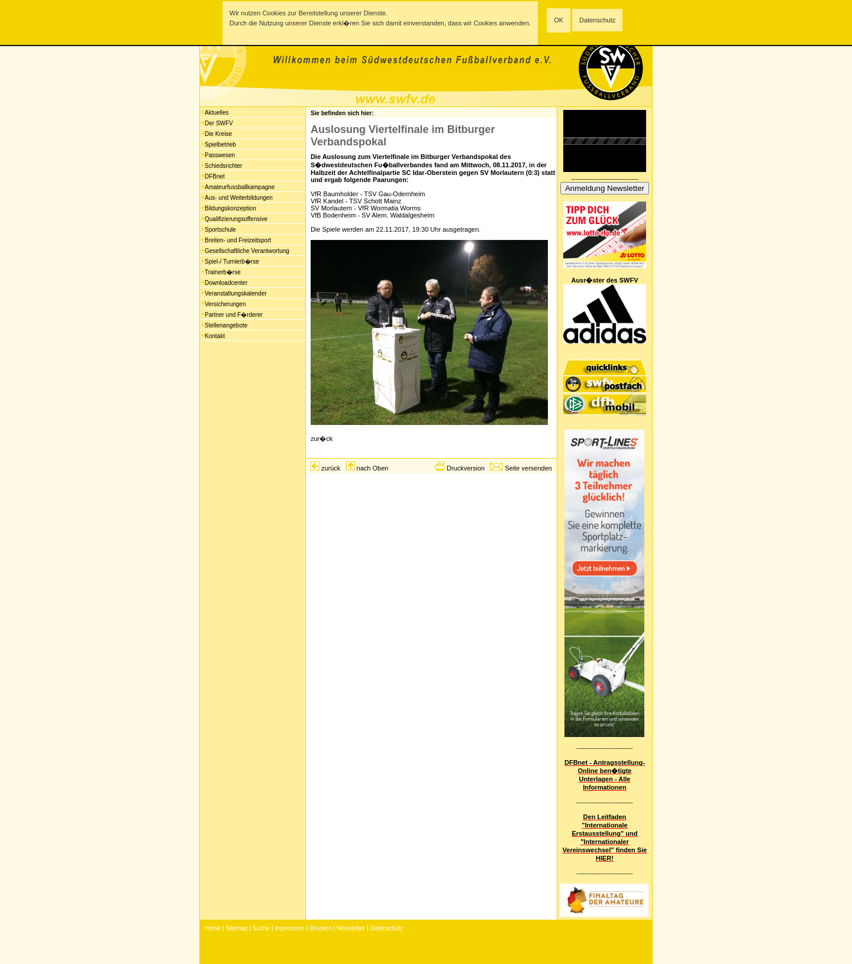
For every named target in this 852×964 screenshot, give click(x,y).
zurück (330, 468)
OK (558, 20)
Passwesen (220, 155)
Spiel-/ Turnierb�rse (232, 261)
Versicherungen (225, 304)
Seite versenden (528, 468)
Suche (261, 928)
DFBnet (215, 176)
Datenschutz (597, 20)
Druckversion (466, 468)
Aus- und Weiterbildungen (239, 197)
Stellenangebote (226, 325)
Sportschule (220, 229)
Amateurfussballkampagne (240, 187)
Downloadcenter (226, 283)
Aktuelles (217, 112)
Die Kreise (218, 134)
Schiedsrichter (223, 166)
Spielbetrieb (220, 144)
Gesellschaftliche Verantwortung (247, 251)
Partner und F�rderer (234, 314)
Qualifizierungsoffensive (236, 219)
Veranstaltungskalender (236, 293)
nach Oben (373, 468)
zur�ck (322, 438)
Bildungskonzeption (230, 208)
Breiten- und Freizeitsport (238, 240)
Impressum (289, 928)
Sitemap (237, 928)
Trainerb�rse (223, 272)
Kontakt (215, 336)
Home (213, 928)
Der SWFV (219, 123)
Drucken (320, 928)
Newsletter (350, 928)
